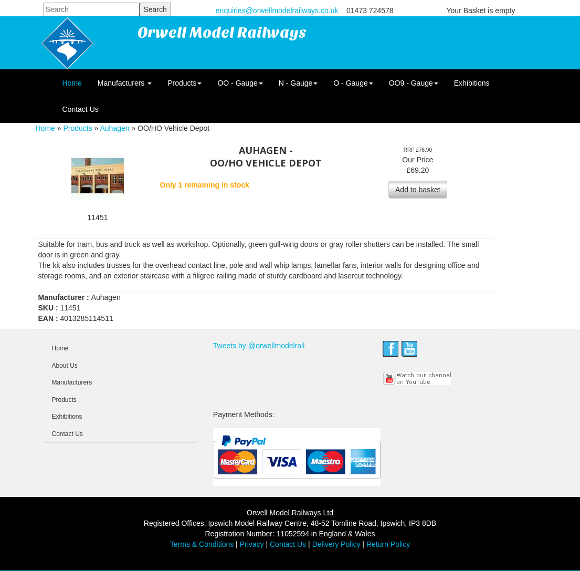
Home (72, 83)
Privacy (252, 544)
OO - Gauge (239, 83)
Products (184, 83)
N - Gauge (298, 83)
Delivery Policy (336, 544)
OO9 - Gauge (413, 83)
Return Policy (388, 544)
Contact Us (80, 109)
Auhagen (114, 128)
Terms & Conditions (202, 544)
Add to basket (417, 189)
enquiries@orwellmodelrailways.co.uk (277, 10)
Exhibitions (472, 83)
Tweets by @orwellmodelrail (259, 345)
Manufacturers (125, 83)
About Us (65, 365)
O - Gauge (353, 83)
